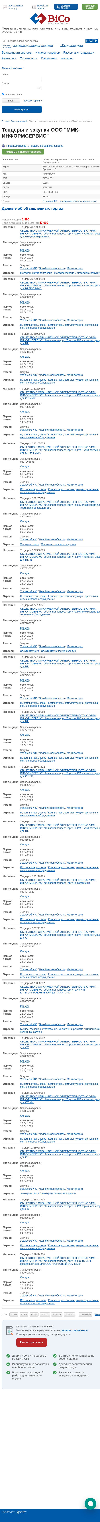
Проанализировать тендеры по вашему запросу (34, 145)
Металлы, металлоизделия (36, 272)
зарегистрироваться (75, 1330)
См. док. (25, 250)
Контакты (67, 58)
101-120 (57, 1314)
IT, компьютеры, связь (33, 324)
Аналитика (9, 58)
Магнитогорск (89, 201)
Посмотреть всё (31, 1342)
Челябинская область (70, 201)
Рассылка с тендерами (78, 52)
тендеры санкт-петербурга (26, 45)
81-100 (44, 1314)
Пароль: (6, 83)
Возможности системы (17, 52)
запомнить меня (12, 94)
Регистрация (21, 109)
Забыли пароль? (33, 100)
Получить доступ (15, 1512)
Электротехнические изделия (58, 544)
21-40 (14, 1314)
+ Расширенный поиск (71, 45)
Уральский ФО (50, 201)
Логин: (5, 74)
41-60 (24, 1314)
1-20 (4, 1314)
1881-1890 (85, 1314)
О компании (49, 58)
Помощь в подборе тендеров (23, 151)
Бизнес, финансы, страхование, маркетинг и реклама (51, 1029)
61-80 (34, 1314)
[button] (90, 1504)
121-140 (69, 1314)
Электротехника (29, 544)
